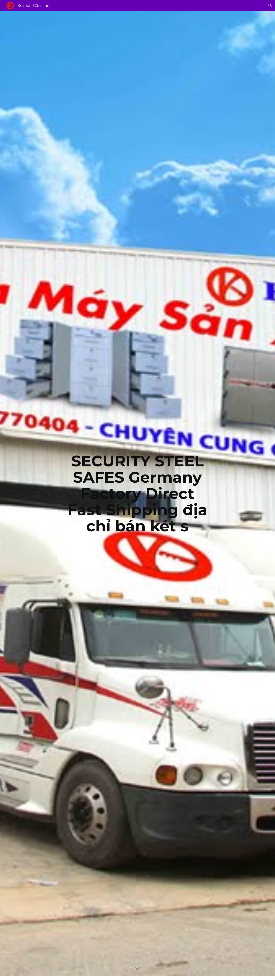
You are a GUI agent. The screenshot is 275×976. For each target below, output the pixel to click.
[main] (137, 493)
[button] (270, 5)
